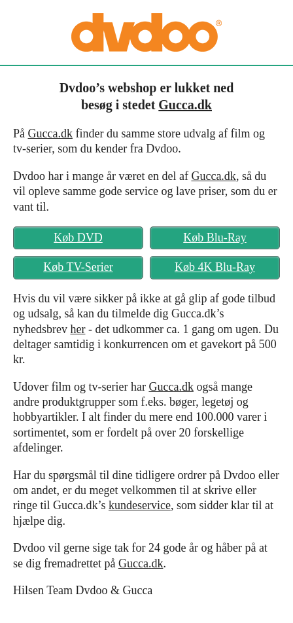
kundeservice (140, 505)
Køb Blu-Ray (215, 237)
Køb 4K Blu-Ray (215, 267)
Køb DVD (78, 237)
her (77, 329)
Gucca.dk (185, 105)
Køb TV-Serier (78, 267)
